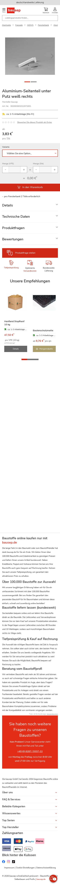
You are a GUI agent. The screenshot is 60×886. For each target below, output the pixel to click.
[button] (52, 56)
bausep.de (41, 879)
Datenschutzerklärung (46, 867)
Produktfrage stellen (25, 252)
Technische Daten (16, 216)
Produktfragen (13, 228)
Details (7, 205)
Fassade (19, 25)
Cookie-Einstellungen (25, 867)
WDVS (30, 25)
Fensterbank (43, 25)
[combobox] (30, 18)
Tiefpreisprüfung (11, 267)
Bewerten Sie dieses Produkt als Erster (34, 122)
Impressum (9, 867)
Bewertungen (12, 239)
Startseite (6, 25)
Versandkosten (30, 271)
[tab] (30, 205)
